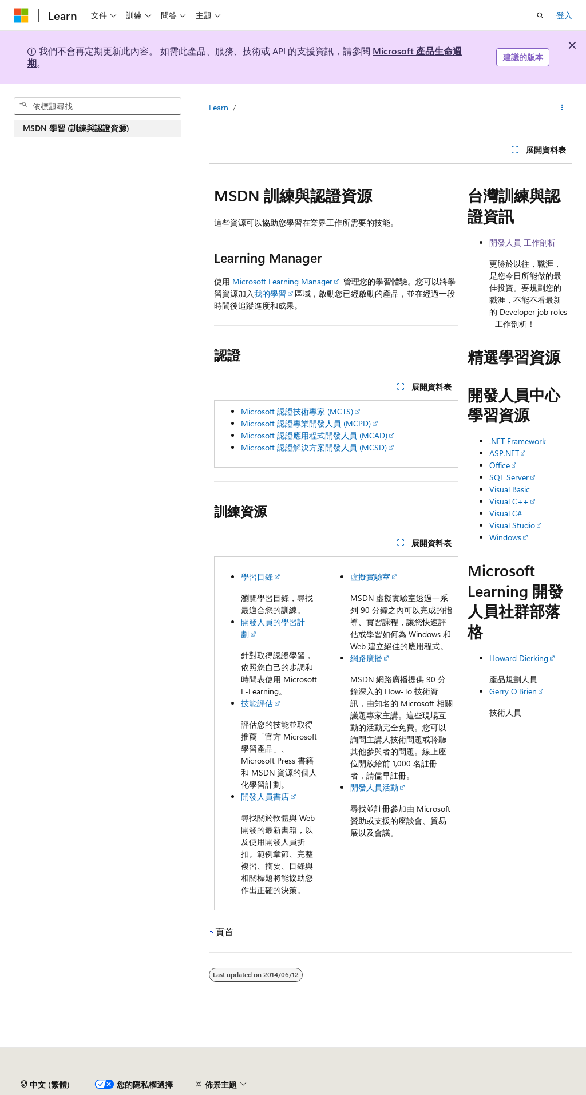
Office (499, 465)
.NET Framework (517, 441)
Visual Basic (509, 489)
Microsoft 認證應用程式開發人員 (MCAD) (314, 435)
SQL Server (509, 477)
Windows (505, 537)
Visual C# (505, 513)
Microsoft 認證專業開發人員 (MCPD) (306, 423)
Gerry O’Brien (513, 691)
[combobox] (97, 106)
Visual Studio (512, 525)
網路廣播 (366, 658)
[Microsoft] (21, 15)
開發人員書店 (265, 796)
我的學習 (270, 293)
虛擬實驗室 (370, 576)
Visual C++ (509, 501)
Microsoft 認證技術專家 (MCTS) (297, 411)
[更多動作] (562, 107)
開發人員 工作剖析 (522, 242)
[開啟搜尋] (540, 15)
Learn (218, 107)
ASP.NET (504, 453)
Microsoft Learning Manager (282, 281)
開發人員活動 (374, 787)
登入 (564, 15)
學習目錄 (257, 576)
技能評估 (257, 703)
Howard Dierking (518, 658)
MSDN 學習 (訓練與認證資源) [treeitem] (76, 127)
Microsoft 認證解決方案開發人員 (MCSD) (314, 447)
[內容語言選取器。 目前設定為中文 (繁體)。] (45, 1085)
